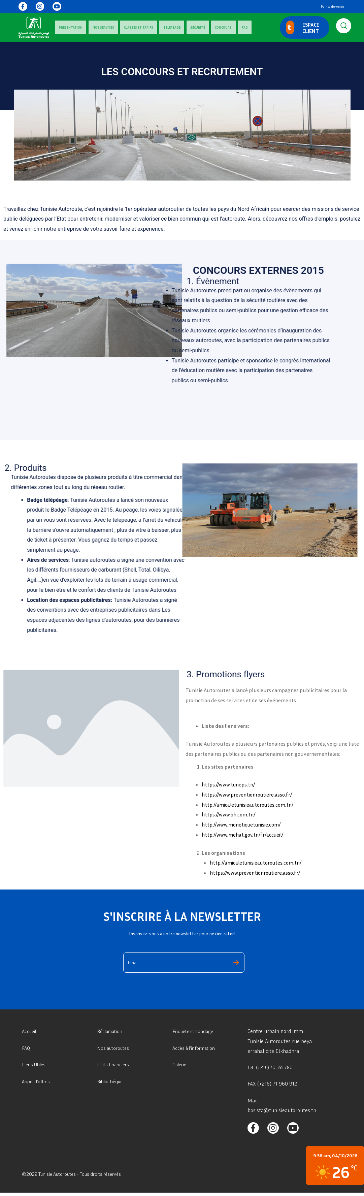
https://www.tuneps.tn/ (229, 784)
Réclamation (111, 1031)
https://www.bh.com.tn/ (229, 814)
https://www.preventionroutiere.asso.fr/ (248, 794)
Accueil (30, 1031)
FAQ (196, 27)
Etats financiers (115, 1064)
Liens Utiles (35, 1064)
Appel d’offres (38, 1081)
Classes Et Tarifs (119, 27)
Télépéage (145, 27)
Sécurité (163, 27)
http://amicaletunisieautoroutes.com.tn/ (250, 804)
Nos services (92, 27)
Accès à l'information (196, 1047)
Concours (181, 27)
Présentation (67, 27)
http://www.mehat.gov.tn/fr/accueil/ (244, 834)
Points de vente (332, 6)
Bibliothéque (111, 1081)
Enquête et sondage (195, 1031)
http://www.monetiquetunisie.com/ (243, 824)
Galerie (180, 1064)
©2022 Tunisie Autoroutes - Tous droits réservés (77, 1177)
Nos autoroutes (114, 1047)
